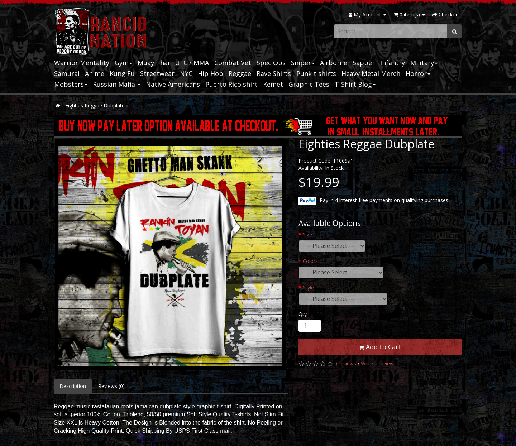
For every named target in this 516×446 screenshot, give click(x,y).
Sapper (364, 62)
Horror (418, 73)
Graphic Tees (308, 84)
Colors (310, 261)
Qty (302, 314)
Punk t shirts (316, 73)
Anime (94, 73)
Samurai (67, 73)
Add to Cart (380, 346)
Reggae (240, 73)
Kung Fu (122, 73)
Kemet (273, 84)
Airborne (333, 62)
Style (308, 287)
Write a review (377, 363)
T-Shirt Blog (355, 84)
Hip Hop (210, 73)
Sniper (303, 62)
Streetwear (157, 73)
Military (424, 62)
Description (72, 386)
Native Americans (173, 84)
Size (307, 234)
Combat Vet (232, 62)
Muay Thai (153, 62)
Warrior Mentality (81, 62)
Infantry (392, 62)
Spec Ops (271, 62)
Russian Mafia (116, 84)
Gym (123, 62)
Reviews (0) (111, 386)
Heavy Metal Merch (370, 73)
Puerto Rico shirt (231, 84)
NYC (186, 73)
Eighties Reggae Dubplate (95, 105)
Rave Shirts (274, 73)
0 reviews (345, 363)
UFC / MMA (192, 62)
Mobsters (70, 84)
